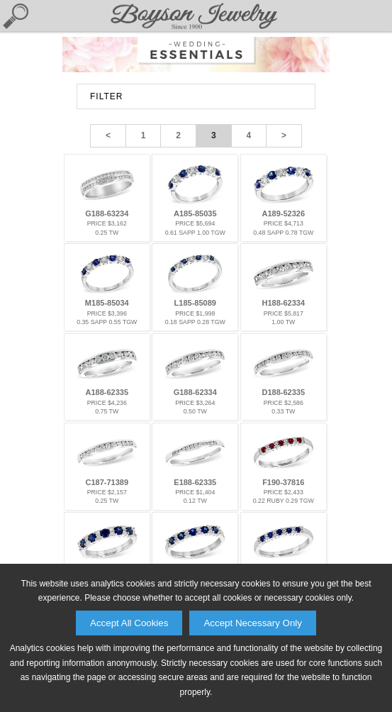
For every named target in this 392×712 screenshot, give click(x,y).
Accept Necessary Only (252, 623)
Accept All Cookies (129, 623)
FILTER (106, 96)
